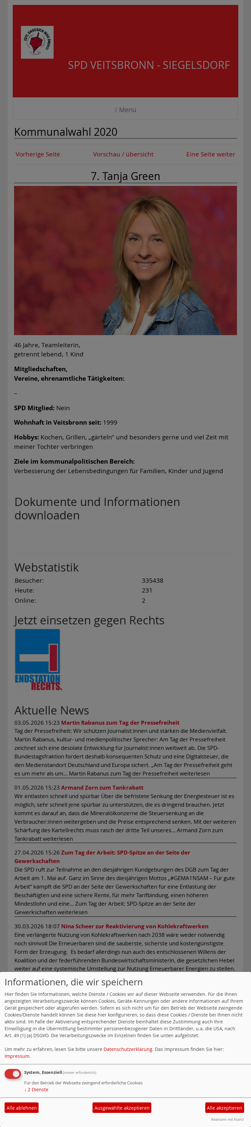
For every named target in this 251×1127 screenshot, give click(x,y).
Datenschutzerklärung (128, 1049)
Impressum (17, 1056)
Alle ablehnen (22, 1108)
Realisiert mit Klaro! (227, 1119)
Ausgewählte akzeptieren (122, 1108)
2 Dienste (36, 1089)
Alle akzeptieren (224, 1108)
